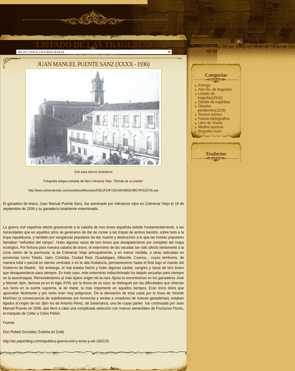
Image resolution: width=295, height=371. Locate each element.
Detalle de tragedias (214, 102)
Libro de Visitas (210, 123)
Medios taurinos (210, 127)
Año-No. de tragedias (215, 89)
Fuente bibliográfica (213, 119)
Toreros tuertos (210, 114)
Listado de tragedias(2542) (210, 96)
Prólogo (204, 85)
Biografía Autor (210, 131)
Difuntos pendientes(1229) (211, 108)
